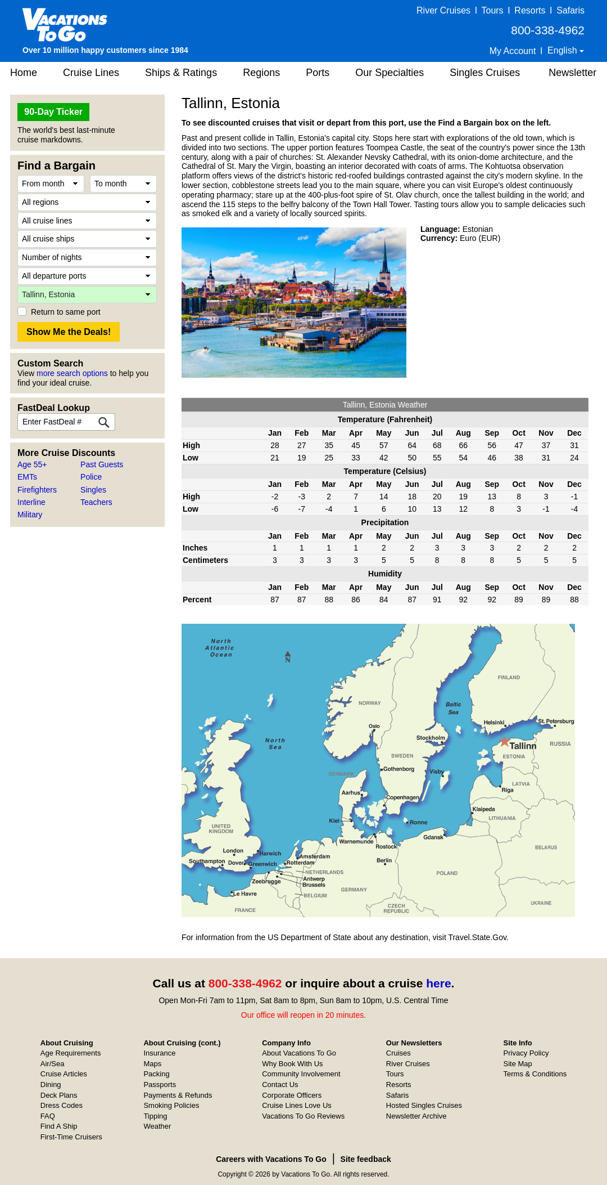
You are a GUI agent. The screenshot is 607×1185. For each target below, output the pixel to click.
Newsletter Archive (416, 1116)
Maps (152, 1063)
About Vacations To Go (299, 1053)
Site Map (518, 1063)
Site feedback (366, 1159)
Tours (492, 10)
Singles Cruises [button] (485, 72)
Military (29, 514)
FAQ (47, 1116)
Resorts (529, 10)
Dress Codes (61, 1105)
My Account (513, 51)
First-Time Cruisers (71, 1137)
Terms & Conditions (535, 1074)
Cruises (398, 1053)
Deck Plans (59, 1095)
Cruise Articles (63, 1074)
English (563, 50)
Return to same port (66, 311)
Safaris (570, 10)
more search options (72, 373)
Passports (159, 1084)
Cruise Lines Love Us (297, 1105)
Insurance (159, 1053)
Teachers (96, 502)
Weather (157, 1126)
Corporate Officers (291, 1095)
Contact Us (280, 1084)
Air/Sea (52, 1063)
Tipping (155, 1116)
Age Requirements (70, 1053)
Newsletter (572, 72)
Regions (261, 72)
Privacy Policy (526, 1053)
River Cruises (443, 10)
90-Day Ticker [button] (53, 112)
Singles (93, 489)
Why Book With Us (292, 1063)
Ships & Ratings (181, 72)
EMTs (27, 476)
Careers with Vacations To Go (271, 1159)
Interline (31, 502)
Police (91, 476)
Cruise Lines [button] (91, 72)
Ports (317, 72)
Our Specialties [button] (389, 72)
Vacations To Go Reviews (303, 1116)
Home (23, 72)
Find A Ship (59, 1126)
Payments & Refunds (177, 1095)
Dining (50, 1084)
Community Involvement (301, 1074)
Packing (156, 1074)
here (438, 983)
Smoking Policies (171, 1105)
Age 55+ (32, 464)
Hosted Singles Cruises (424, 1105)
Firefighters (37, 489)
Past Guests (101, 464)
